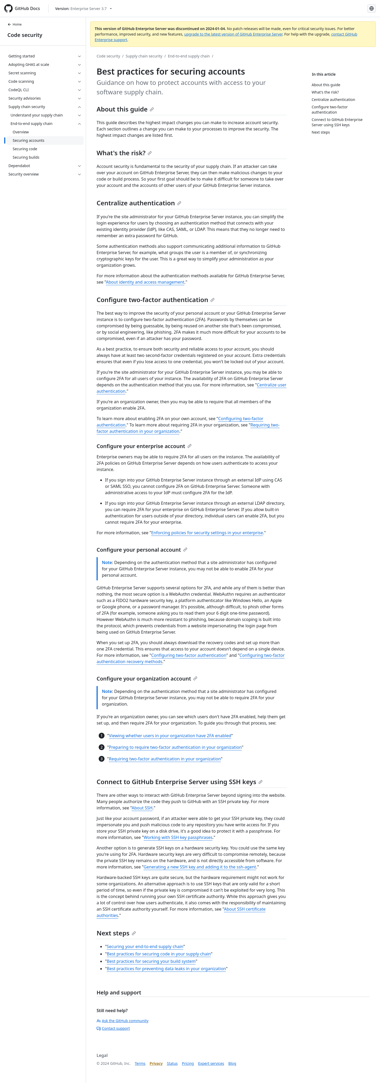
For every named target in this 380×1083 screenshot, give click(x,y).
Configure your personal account (142, 549)
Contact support (113, 1028)
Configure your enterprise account (144, 446)
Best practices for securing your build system (151, 961)
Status (172, 1063)
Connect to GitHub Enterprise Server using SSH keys (180, 781)
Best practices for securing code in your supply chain (159, 954)
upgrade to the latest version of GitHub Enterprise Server (233, 34)
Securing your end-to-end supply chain (145, 946)
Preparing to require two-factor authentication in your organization (175, 747)
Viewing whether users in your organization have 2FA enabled (170, 736)
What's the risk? (124, 152)
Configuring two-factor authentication (188, 655)
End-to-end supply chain (189, 56)
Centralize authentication (139, 202)
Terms (140, 1063)
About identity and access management (145, 282)
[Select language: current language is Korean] (371, 8)
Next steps (116, 933)
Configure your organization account (147, 678)
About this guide (125, 109)
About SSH (142, 808)
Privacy (156, 1063)
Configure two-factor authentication (156, 299)
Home (14, 24)
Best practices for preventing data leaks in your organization (166, 969)
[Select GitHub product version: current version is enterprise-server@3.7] (83, 8)
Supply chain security (144, 56)
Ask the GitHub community (123, 1020)
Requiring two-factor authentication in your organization (165, 759)
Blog (232, 1063)
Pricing (188, 1063)
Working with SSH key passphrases (178, 837)
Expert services (211, 1063)
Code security (24, 34)
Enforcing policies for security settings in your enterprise (207, 533)
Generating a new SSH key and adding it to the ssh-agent (200, 867)
